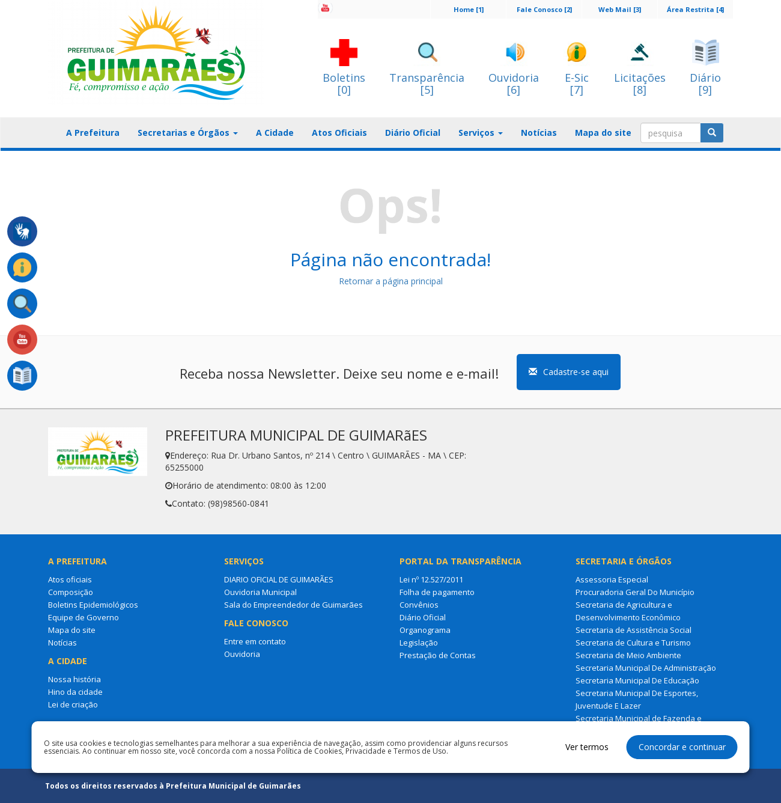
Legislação (419, 642)
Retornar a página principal (391, 281)
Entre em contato (255, 641)
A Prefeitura (93, 132)
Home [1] (469, 9)
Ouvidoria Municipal (260, 592)
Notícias (539, 132)
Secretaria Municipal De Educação (637, 680)
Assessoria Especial (612, 579)
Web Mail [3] (619, 9)
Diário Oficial (412, 132)
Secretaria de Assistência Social (633, 629)
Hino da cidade (75, 691)
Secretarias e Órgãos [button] (188, 132)
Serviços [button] (480, 132)
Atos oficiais (70, 579)
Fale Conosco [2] (544, 9)
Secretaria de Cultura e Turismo (633, 642)
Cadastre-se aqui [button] (569, 371)
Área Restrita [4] (695, 9)
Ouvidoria (242, 654)
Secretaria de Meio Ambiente (628, 655)
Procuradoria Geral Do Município (635, 592)
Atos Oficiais (339, 132)
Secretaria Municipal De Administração (646, 667)
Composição (70, 592)
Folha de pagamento (437, 592)
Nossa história (74, 679)
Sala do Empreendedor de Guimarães (293, 604)
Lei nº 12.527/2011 (431, 579)
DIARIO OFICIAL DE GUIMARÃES (278, 579)
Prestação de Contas (438, 655)
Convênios (419, 604)
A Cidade (275, 132)
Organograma (425, 629)
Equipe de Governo (83, 617)
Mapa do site (603, 132)
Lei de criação (73, 704)
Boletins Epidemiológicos (93, 604)
